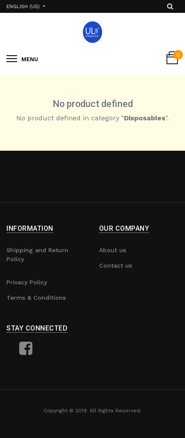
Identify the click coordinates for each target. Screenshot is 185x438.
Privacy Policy (26, 282)
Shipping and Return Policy (37, 254)
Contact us (115, 265)
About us (112, 250)
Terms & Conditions (36, 297)
